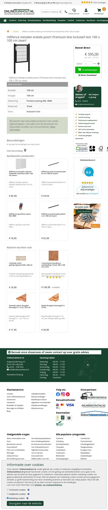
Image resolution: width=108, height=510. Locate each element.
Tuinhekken (60, 450)
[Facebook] (58, 394)
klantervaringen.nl (93, 193)
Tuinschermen (86, 441)
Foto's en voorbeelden (16, 450)
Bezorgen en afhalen (15, 408)
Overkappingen (62, 458)
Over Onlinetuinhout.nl (16, 396)
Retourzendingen (38, 396)
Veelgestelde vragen (18, 434)
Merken (84, 458)
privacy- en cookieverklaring (48, 485)
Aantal (79, 63)
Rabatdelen (85, 453)
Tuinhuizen (80, 20)
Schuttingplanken (87, 444)
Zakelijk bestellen (38, 394)
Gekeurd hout (12, 456)
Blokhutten (60, 456)
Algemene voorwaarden (41, 402)
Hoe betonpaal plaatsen (41, 438)
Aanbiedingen (86, 456)
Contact (10, 394)
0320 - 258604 (82, 101)
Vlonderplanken (34, 20)
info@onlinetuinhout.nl (85, 104)
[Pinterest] (68, 394)
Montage (10, 453)
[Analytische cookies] (8, 494)
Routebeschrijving (15, 374)
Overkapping (102, 20)
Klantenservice (15, 389)
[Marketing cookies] (8, 498)
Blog (8, 411)
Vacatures (11, 402)
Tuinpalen (61, 20)
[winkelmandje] (99, 10)
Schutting (22, 20)
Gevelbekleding (49, 20)
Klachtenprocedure (39, 399)
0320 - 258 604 (16, 367)
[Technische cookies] (8, 490)
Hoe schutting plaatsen (40, 441)
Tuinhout (12, 20)
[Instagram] (63, 394)
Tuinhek (70, 20)
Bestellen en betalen (15, 405)
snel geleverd (17, 3)
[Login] (86, 11)
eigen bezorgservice (53, 3)
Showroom (11, 399)
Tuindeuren (85, 438)
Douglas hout (86, 450)
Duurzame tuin (37, 456)
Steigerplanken (87, 447)
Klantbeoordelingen (39, 405)
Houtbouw (91, 20)
